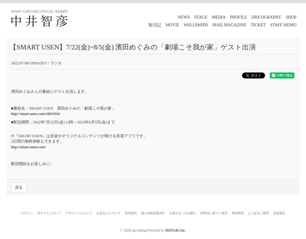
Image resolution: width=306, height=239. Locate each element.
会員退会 (279, 213)
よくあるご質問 (258, 213)
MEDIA (219, 17)
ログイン (27, 213)
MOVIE (172, 25)
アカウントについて (78, 213)
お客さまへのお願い (182, 213)
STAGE (200, 17)
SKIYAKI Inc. (175, 230)
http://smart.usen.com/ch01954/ (35, 113)
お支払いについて (108, 213)
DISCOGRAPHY (266, 17)
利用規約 (131, 213)
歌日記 (155, 25)
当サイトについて (49, 213)
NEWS (184, 17)
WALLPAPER (196, 25)
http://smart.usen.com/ (28, 147)
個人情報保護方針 (153, 213)
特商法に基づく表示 (214, 213)
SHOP (291, 17)
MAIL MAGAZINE (229, 25)
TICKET (258, 25)
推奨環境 (238, 213)
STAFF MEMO (283, 25)
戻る (19, 187)
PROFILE (238, 17)
